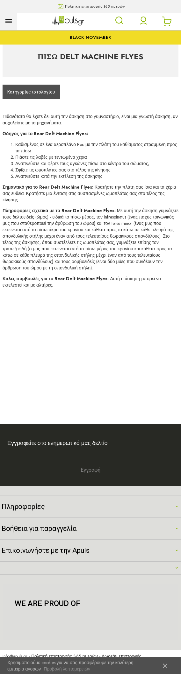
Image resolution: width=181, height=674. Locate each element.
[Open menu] (8, 21)
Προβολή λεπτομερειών (67, 669)
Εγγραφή (90, 470)
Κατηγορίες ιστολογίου (31, 91)
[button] (143, 21)
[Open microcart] (166, 21)
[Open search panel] (119, 20)
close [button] (165, 666)
